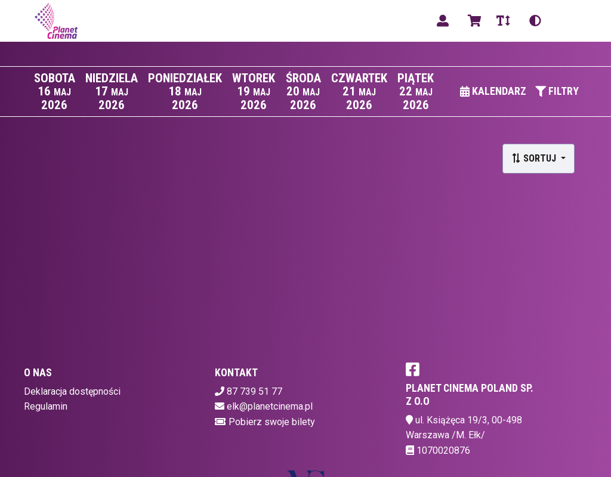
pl (565, 20)
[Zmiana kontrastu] (535, 21)
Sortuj (534, 158)
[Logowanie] (442, 21)
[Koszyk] (472, 21)
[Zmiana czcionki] (503, 21)
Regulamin (45, 406)
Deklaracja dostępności (72, 391)
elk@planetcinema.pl (270, 406)
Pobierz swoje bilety (272, 422)
